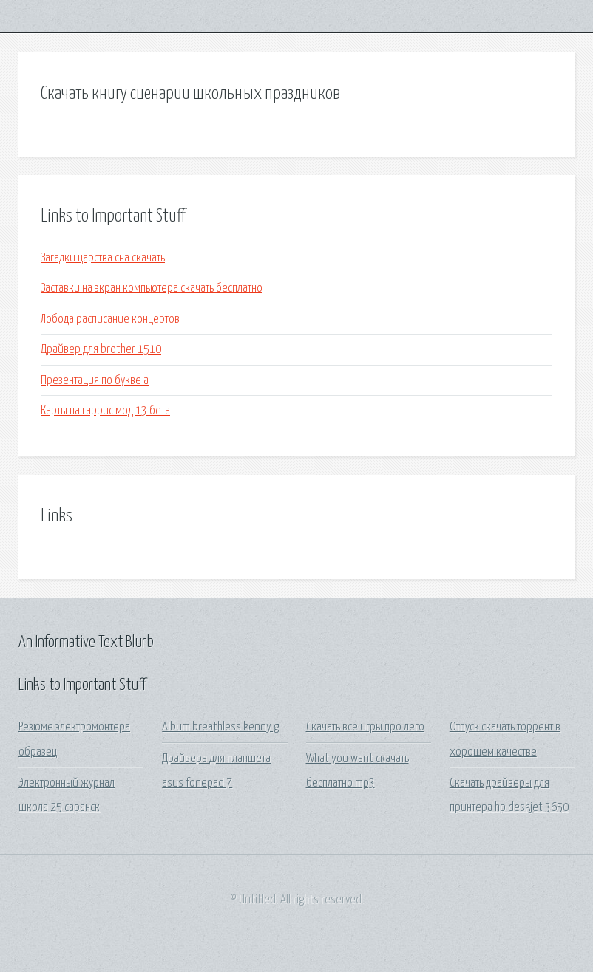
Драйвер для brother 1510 (101, 349)
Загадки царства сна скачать (103, 258)
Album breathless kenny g (220, 727)
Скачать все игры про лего (365, 727)
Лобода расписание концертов (110, 319)
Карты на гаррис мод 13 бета (105, 411)
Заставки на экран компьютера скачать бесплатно (151, 288)
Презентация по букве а (95, 380)
